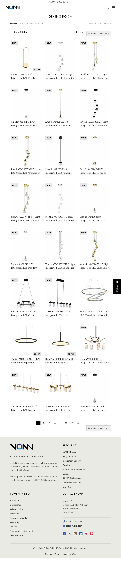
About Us (14, 507)
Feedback (15, 520)
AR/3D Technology (72, 484)
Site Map (67, 493)
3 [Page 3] (49, 429)
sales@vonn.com (73, 532)
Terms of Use (16, 541)
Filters (79, 32)
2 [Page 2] (43, 429)
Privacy (13, 533)
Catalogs (67, 471)
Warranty (14, 528)
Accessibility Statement (21, 537)
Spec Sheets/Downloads (74, 476)
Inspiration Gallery (72, 467)
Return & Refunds (18, 524)
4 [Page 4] (55, 429)
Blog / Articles (70, 462)
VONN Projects (70, 458)
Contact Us (15, 511)
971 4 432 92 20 (73, 528)
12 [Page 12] (66, 429)
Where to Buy (16, 515)
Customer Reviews (72, 489)
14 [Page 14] (77, 429)
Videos (66, 480)
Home (14, 23)
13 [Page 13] (72, 429)
